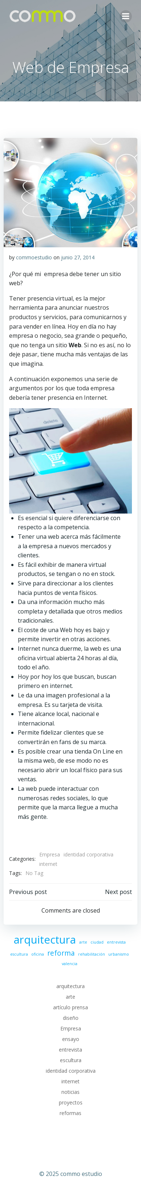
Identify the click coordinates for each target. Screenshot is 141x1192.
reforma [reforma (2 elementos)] (61, 953)
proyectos (70, 1102)
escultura (70, 1060)
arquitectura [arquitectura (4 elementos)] (45, 939)
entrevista (70, 1049)
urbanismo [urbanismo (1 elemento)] (118, 954)
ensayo (70, 1039)
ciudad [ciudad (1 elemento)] (97, 942)
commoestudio (34, 257)
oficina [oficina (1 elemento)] (37, 954)
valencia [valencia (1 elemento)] (69, 963)
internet (48, 863)
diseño (70, 1017)
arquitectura (70, 986)
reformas (70, 1113)
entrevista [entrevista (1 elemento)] (116, 942)
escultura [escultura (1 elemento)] (19, 954)
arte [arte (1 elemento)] (83, 942)
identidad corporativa (88, 854)
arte (70, 996)
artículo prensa (70, 1007)
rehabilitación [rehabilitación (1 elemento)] (91, 954)
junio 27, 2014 (77, 257)
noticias (70, 1091)
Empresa (49, 854)
